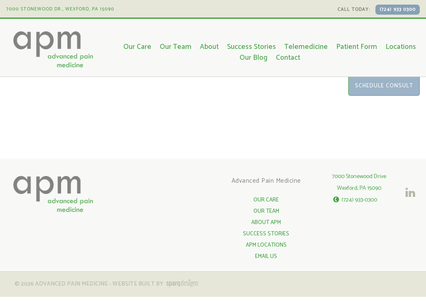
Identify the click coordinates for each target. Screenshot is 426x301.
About (209, 47)
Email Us (266, 256)
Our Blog (254, 58)
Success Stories (251, 47)
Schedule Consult (384, 86)
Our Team (175, 47)
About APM (266, 222)
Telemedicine (306, 47)
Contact (288, 58)
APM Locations (266, 245)
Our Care (137, 47)
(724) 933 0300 (398, 9)
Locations (400, 47)
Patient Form (356, 47)
